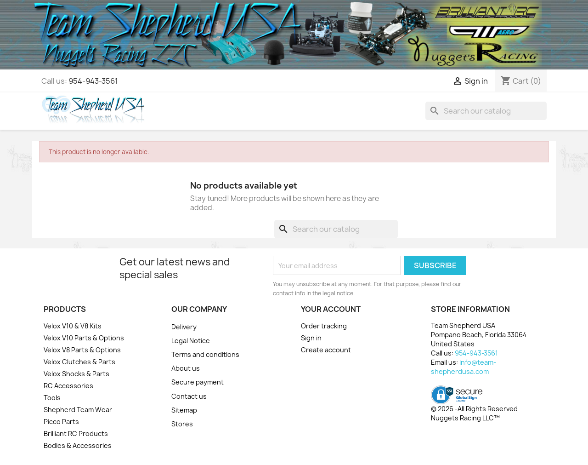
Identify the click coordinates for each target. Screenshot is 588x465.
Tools (52, 397)
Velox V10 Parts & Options (84, 337)
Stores (182, 423)
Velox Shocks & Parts (76, 373)
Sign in (311, 337)
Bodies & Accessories (78, 445)
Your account (331, 309)
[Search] (486, 111)
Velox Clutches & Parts (79, 361)
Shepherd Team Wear (78, 409)
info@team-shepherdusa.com (463, 367)
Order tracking (324, 325)
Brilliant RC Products (76, 433)
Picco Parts (61, 421)
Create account (326, 349)
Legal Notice (190, 340)
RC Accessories (68, 385)
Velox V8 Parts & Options (82, 349)
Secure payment (197, 382)
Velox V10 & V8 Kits (73, 325)
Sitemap (184, 410)
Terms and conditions (205, 354)
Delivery (184, 326)
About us (185, 368)
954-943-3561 (93, 81)
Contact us (189, 396)
